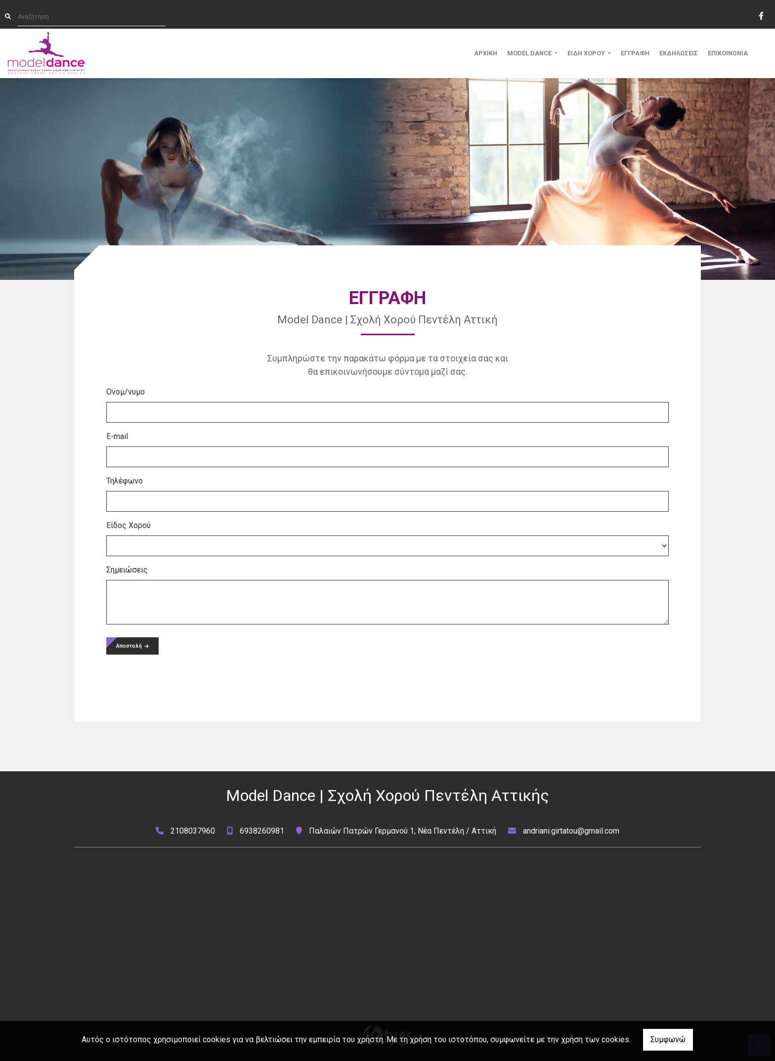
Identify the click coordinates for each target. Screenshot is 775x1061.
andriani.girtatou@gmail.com (571, 831)
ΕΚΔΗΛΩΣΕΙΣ (678, 53)
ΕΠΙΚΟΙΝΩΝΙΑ (728, 53)
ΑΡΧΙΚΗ (485, 53)
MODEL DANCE (530, 53)
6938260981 (262, 831)
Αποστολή (132, 646)
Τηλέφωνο (124, 481)
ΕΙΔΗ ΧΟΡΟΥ (586, 53)
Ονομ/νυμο (125, 392)
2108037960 (193, 831)
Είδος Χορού (128, 525)
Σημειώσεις (127, 570)
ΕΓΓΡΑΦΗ (635, 53)
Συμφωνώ (668, 1039)
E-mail (117, 436)
